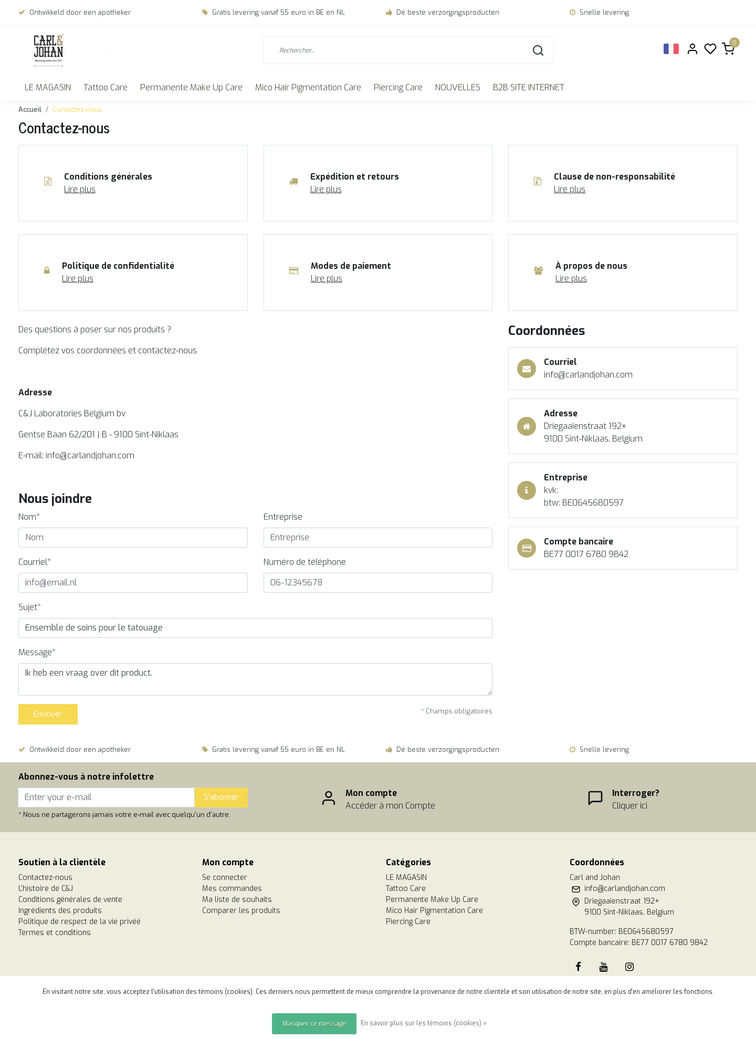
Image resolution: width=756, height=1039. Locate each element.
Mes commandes (232, 889)
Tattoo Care (105, 87)
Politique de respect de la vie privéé (79, 922)
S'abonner (221, 797)
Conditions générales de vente (70, 900)
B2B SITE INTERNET (528, 87)
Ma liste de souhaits (237, 900)
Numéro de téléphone (305, 562)
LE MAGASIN (48, 87)
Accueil (29, 109)
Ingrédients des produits (60, 911)
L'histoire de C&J (45, 889)
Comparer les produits (241, 911)
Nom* (29, 516)
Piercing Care (398, 87)
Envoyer (48, 714)
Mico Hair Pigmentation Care (308, 87)
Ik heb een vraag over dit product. (255, 679)
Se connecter (224, 878)
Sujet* (29, 607)
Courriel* (34, 562)
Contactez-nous (77, 109)
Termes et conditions (54, 933)
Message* (37, 652)
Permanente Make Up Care (191, 87)
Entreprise (283, 516)
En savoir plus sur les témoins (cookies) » (424, 1023)
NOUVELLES (457, 87)
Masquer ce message (314, 1024)
